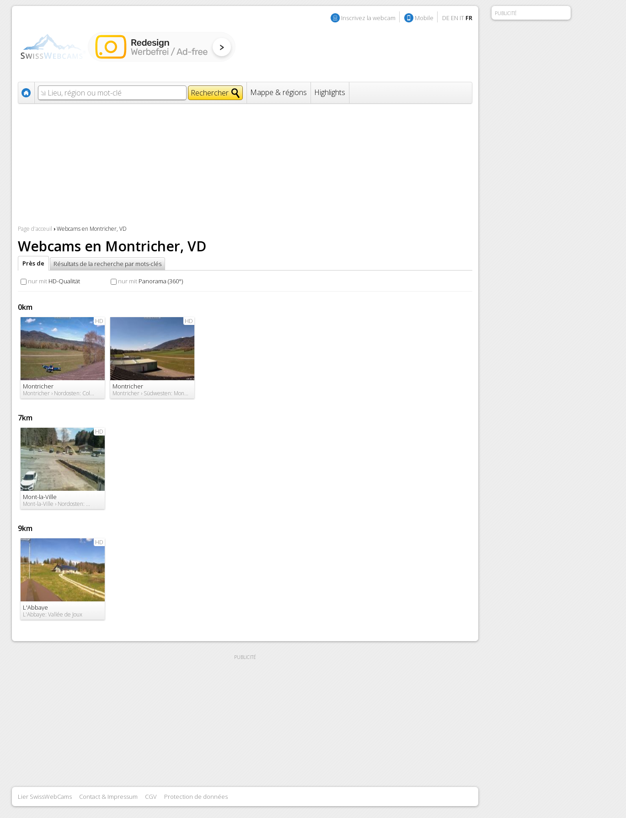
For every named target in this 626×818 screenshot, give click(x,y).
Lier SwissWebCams (45, 796)
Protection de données (196, 796)
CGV (151, 796)
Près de (33, 263)
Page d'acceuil (35, 229)
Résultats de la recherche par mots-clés (107, 264)
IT (462, 18)
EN (454, 18)
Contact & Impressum (108, 796)
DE (445, 18)
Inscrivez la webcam (368, 18)
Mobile (424, 18)
